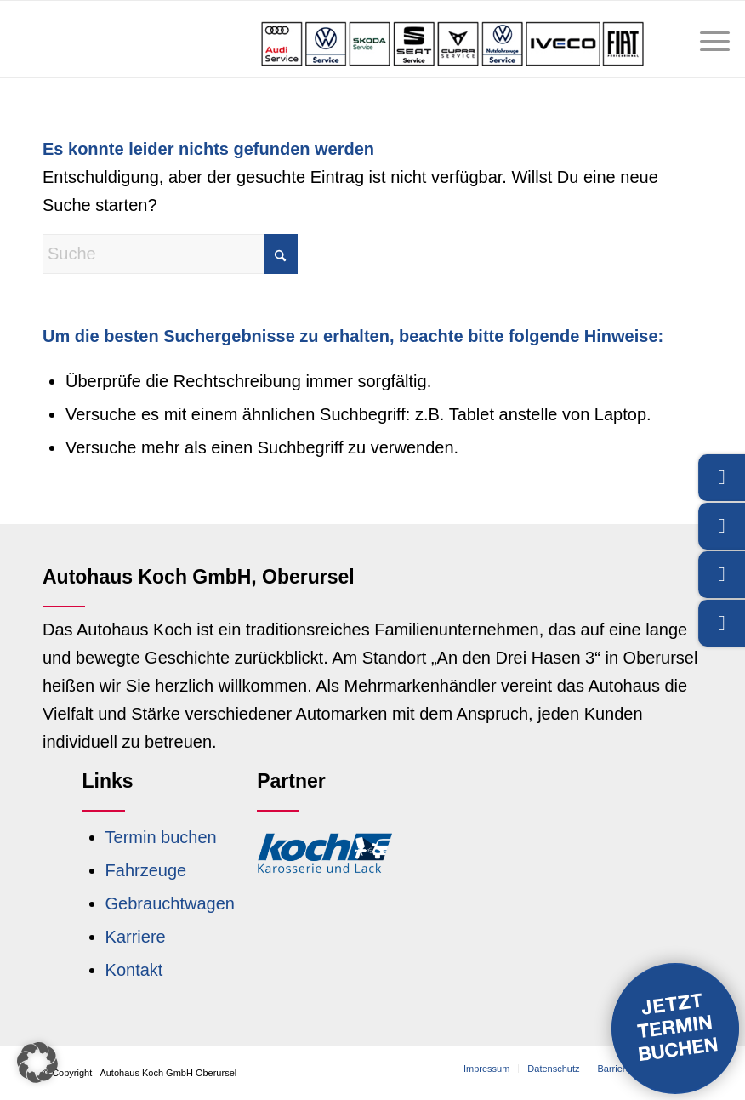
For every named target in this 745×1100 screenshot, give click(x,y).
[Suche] (170, 254)
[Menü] (706, 39)
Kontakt (134, 969)
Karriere (135, 936)
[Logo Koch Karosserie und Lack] (324, 852)
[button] (37, 1062)
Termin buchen (161, 837)
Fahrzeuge (146, 870)
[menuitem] (706, 39)
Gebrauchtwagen (170, 903)
